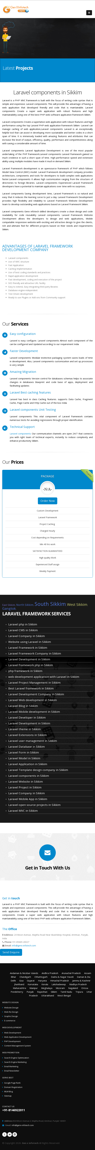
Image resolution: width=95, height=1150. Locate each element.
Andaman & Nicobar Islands (24, 973)
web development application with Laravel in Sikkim (43, 677)
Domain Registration (13, 1087)
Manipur (33, 988)
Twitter (9, 1134)
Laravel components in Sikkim (28, 776)
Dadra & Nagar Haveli (62, 976)
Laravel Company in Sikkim (26, 636)
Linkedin (14, 1134)
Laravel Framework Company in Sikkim (34, 653)
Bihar (13, 976)
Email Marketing (11, 1066)
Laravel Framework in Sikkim (27, 648)
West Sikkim (77, 604)
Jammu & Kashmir (81, 980)
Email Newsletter (11, 1071)
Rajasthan (42, 991)
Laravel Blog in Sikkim (23, 706)
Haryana (42, 980)
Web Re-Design (11, 1012)
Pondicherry (17, 991)
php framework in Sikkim (25, 671)
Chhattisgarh (41, 976)
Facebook (4, 1134)
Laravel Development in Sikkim (29, 659)
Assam (87, 973)
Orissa (84, 988)
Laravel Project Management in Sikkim (34, 683)
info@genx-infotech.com (24, 945)
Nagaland (73, 988)
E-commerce (9, 1020)
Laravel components (21, 433)
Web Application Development (17, 1037)
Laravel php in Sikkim (22, 624)
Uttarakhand (47, 995)
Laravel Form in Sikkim (23, 752)
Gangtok (9, 608)
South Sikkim (50, 603)
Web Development (12, 1032)
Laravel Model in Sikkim (24, 758)
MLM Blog (8, 1091)
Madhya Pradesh (78, 984)
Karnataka (33, 984)
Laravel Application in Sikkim (27, 764)
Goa (21, 980)
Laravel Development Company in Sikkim (36, 694)
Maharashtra (19, 988)
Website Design (11, 1007)
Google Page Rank (12, 1083)
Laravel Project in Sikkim (24, 787)
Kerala (44, 984)
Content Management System (17, 1045)
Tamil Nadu (66, 991)
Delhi (13, 980)
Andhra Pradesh (50, 973)
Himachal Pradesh (59, 980)
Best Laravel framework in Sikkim (31, 688)
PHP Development (12, 1041)
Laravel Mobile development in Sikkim (34, 712)
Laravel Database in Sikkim (26, 747)
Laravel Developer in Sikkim (27, 717)
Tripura (79, 991)
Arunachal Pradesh (71, 973)
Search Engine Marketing (15, 1062)
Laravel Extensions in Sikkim (27, 735)
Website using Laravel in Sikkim (29, 642)
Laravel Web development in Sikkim (32, 700)
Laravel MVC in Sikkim (23, 811)
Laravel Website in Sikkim (25, 781)
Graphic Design (11, 1016)
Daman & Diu (83, 976)
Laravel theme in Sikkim (24, 729)
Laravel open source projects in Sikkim (34, 805)
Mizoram (60, 988)
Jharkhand (19, 984)
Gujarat (31, 980)
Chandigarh (25, 976)
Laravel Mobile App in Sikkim (27, 799)
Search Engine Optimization (16, 1058)
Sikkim (54, 991)
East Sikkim (8, 605)
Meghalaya (46, 988)
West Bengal (64, 995)
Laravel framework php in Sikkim (30, 665)
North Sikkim (24, 605)
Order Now (47, 501)
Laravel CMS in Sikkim (23, 630)
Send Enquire (11, 952)
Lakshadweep (59, 984)
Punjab (30, 991)
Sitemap (8, 1096)
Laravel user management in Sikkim (32, 741)
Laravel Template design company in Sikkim (38, 770)
